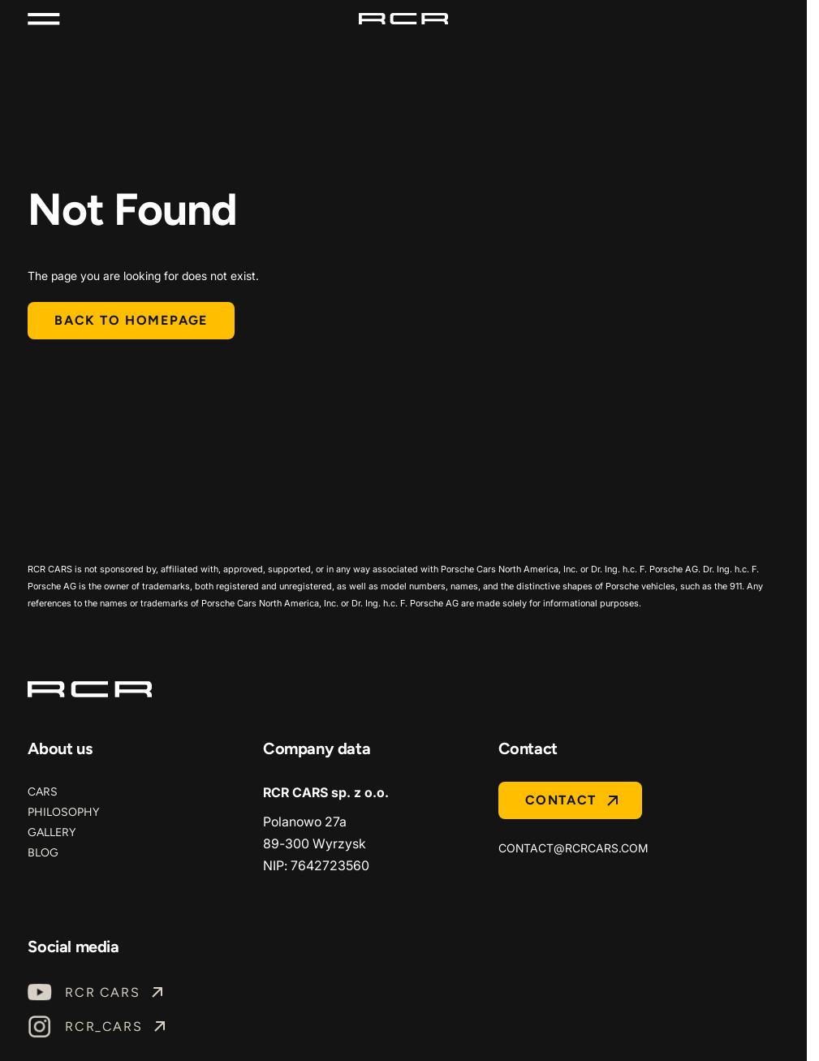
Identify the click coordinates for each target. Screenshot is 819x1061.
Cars (43, 792)
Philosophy (63, 812)
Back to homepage (131, 320)
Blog (43, 853)
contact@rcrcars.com (573, 848)
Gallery (51, 832)
